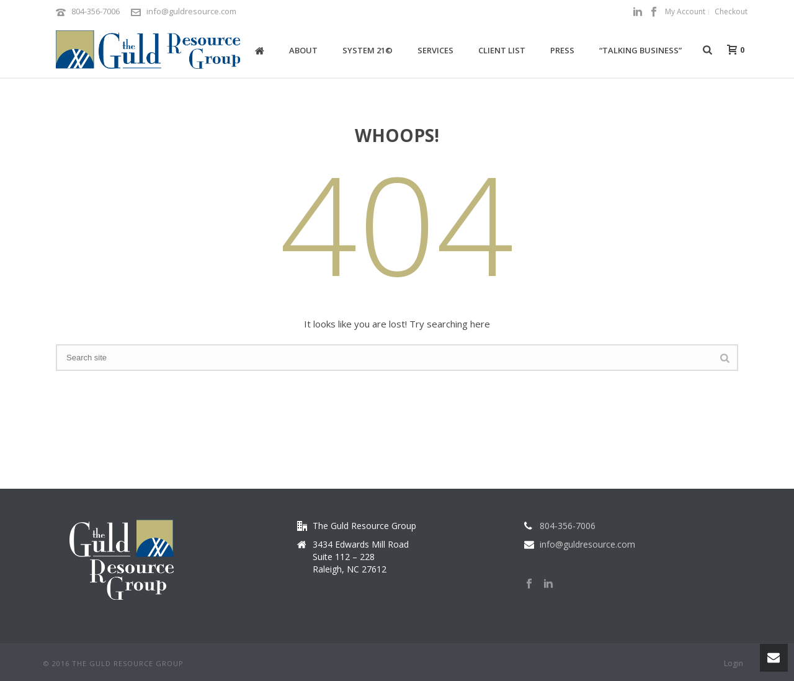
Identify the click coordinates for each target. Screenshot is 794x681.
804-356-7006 (95, 11)
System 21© (367, 50)
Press (562, 50)
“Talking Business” (640, 50)
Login (733, 664)
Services (435, 50)
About (303, 50)
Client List (501, 50)
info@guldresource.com (191, 11)
